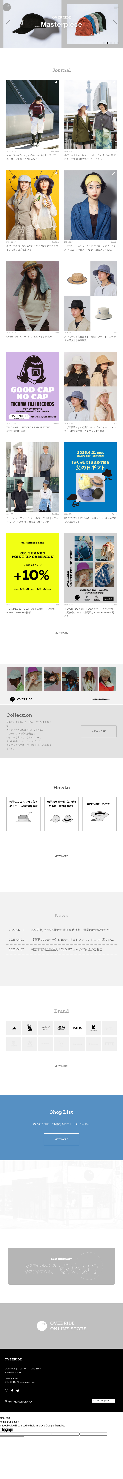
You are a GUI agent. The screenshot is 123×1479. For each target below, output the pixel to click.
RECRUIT (23, 1369)
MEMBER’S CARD (14, 1372)
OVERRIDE (10, 1382)
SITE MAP (36, 1369)
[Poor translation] (9, 1430)
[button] (8, 23)
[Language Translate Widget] (103, 1401)
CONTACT (10, 1369)
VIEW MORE (62, 632)
